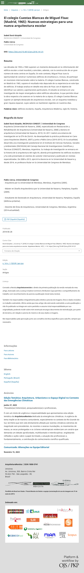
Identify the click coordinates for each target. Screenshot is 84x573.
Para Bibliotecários (11, 358)
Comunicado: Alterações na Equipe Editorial (26, 447)
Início (6, 10)
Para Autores (9, 354)
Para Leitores (9, 350)
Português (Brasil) (12, 378)
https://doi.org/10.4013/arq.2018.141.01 (25, 51)
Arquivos (14, 10)
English (7, 374)
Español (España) (11, 382)
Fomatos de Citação (12, 251)
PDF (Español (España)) (15, 219)
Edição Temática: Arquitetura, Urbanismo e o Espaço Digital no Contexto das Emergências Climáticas (41, 399)
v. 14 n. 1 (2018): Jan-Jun (30, 10)
